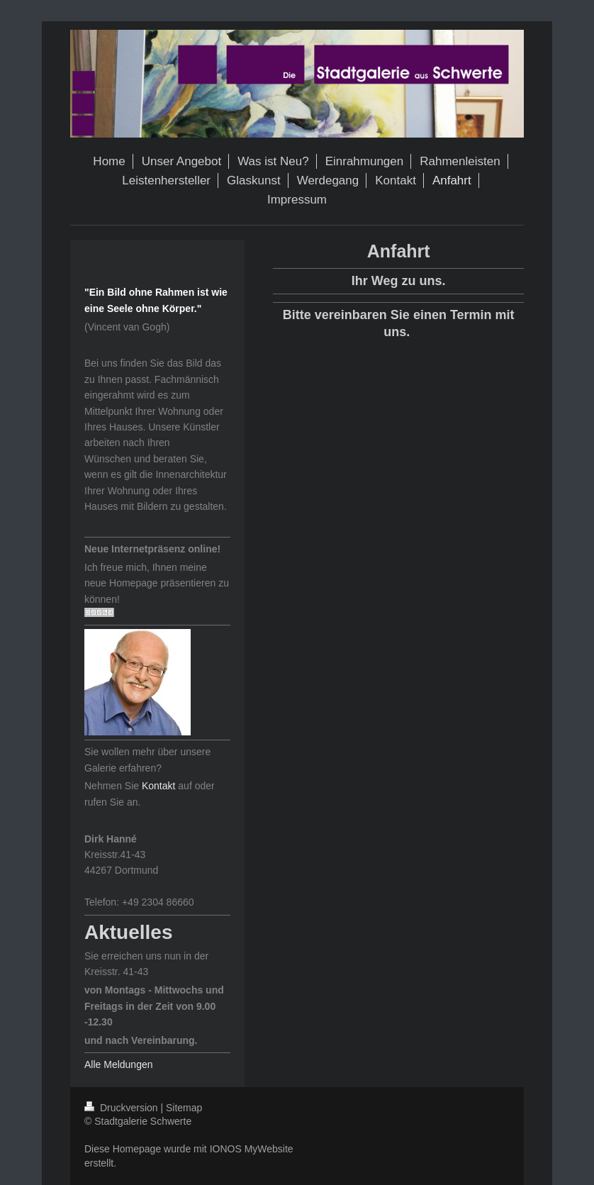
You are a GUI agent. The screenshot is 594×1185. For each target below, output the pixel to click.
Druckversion (122, 1107)
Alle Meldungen (118, 1064)
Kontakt (158, 785)
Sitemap (184, 1107)
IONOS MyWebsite (251, 1149)
